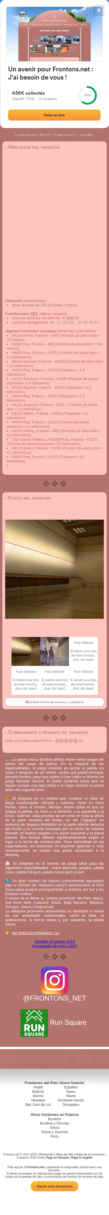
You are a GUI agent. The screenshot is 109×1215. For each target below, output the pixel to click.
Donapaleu (70, 1105)
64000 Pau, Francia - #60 (33, 344)
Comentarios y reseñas (74, 134)
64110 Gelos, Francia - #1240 (36, 448)
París (54, 1136)
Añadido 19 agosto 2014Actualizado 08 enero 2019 (54, 943)
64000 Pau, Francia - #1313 (35, 457)
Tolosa (54, 1128)
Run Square (54, 1022)
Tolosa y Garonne (54, 1132)
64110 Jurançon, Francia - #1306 (39, 379)
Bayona (38, 1092)
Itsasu (70, 1092)
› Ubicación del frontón (32, 147)
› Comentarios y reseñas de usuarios (46, 732)
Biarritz (38, 1096)
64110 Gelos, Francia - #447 (35, 335)
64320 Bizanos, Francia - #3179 (38, 387)
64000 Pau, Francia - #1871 (35, 353)
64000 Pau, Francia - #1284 (35, 370)
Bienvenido (46, 1154)
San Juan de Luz (38, 1105)
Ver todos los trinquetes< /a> (36, 933)
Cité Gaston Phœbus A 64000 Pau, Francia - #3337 (54, 439)
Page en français (57, 1157)
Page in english (81, 1157)
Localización (26, 134)
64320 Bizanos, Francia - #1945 (38, 361)
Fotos (45, 134)
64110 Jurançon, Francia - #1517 (39, 405)
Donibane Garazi (71, 1100)
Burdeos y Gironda (54, 1123)
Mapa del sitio (65, 1154)
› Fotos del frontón (28, 498)
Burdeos (54, 1119)
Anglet (38, 1087)
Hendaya (38, 1100)
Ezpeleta (71, 1087)
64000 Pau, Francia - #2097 (35, 396)
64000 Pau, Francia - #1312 (35, 422)
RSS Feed (37, 1157)
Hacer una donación (54, 1186)
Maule (71, 1096)
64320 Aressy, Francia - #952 (36, 431)
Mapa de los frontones (90, 1154)
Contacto (22, 1157)
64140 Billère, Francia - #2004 (37, 413)
